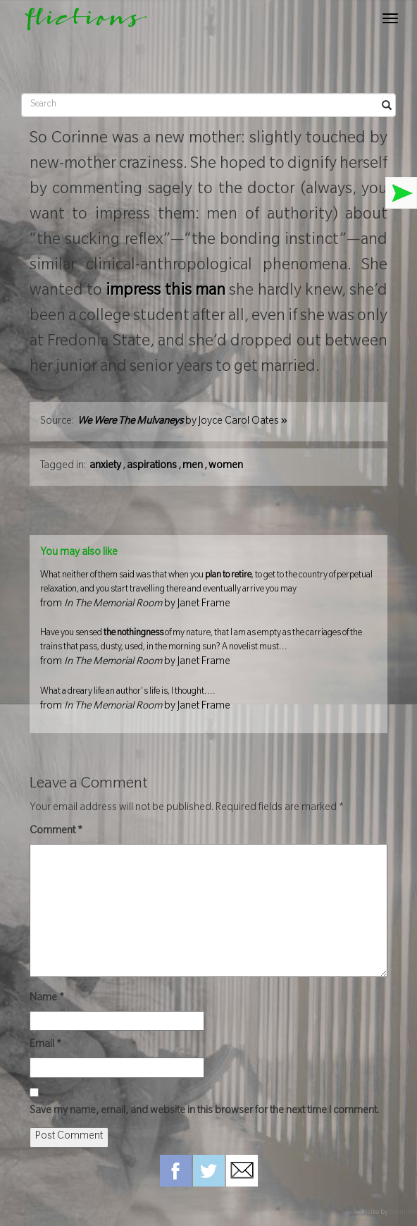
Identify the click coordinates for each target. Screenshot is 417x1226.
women (225, 466)
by (182, 422)
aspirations (152, 466)
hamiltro (403, 1213)
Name (47, 999)
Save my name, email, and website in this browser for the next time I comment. (204, 1111)
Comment (56, 832)
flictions (79, 22)
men (192, 466)
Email (45, 1045)
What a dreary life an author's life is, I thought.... (208, 701)
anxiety (105, 466)
